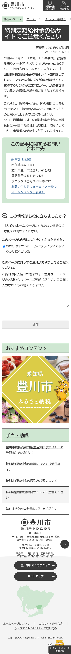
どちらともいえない (49, 246)
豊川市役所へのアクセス (35, 565)
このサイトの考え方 (51, 623)
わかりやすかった (16, 246)
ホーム (31, 19)
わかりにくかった (16, 251)
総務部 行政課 (21, 159)
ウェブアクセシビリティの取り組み (35, 628)
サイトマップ (36, 576)
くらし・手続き (55, 19)
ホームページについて (16, 623)
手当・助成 (17, 435)
